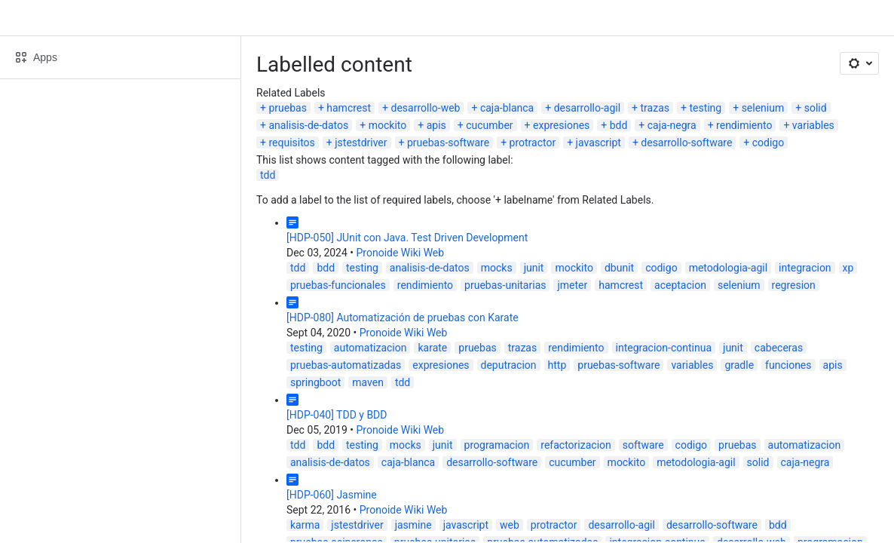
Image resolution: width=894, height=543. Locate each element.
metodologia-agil (728, 268)
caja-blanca (507, 108)
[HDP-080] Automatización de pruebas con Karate (402, 317)
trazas (655, 108)
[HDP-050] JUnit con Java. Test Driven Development (407, 238)
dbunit (619, 268)
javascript (598, 143)
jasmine (413, 525)
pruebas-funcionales (338, 285)
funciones (788, 365)
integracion (805, 268)
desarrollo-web (426, 108)
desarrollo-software (686, 143)
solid (815, 108)
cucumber (489, 125)
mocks (497, 268)
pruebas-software (448, 143)
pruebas (287, 108)
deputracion (509, 365)
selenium (763, 108)
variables (813, 125)
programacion (497, 445)
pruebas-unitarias (505, 285)
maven (368, 382)
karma (305, 525)
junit (534, 268)
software (643, 445)
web (509, 525)
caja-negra (672, 125)
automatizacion (370, 348)
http (557, 365)
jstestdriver (361, 143)
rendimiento (744, 125)
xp (848, 268)
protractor (533, 143)
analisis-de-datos (308, 125)
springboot (315, 382)
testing (705, 108)
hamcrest (348, 108)
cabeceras (779, 348)
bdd (619, 125)
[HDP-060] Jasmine (331, 495)
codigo (768, 143)
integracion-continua (664, 348)
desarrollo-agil (587, 108)
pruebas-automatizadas (345, 365)
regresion (794, 285)
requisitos (291, 143)
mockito (388, 125)
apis (436, 125)
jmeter (572, 285)
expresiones (561, 125)
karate (432, 348)
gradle (739, 365)
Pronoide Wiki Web (401, 253)
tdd (267, 175)
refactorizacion (575, 445)
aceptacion (680, 285)
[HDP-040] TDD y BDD (336, 415)
